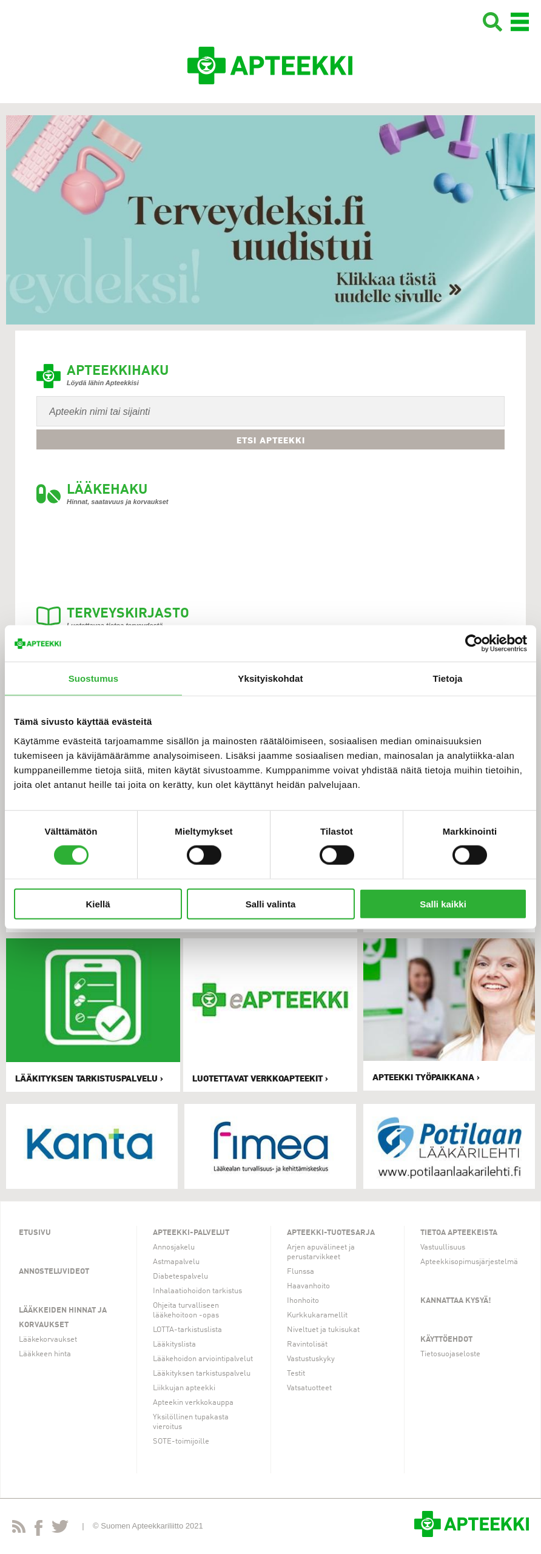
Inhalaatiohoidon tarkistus (197, 1291)
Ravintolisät (307, 1344)
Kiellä (98, 903)
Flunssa (300, 1272)
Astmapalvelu (176, 1262)
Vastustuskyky (311, 1359)
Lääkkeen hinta (45, 1354)
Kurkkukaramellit (317, 1315)
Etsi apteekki (271, 440)
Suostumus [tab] (94, 678)
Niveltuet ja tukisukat (323, 1330)
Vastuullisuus (442, 1247)
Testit (296, 1373)
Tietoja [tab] (448, 678)
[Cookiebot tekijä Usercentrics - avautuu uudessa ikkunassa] (474, 643)
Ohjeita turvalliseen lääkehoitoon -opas (186, 1310)
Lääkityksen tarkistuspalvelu (201, 1373)
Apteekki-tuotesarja (331, 1233)
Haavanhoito (308, 1286)
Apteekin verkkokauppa (193, 1403)
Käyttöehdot (446, 1340)
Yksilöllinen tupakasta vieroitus (191, 1422)
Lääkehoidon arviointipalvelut (203, 1359)
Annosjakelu (174, 1247)
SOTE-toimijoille (181, 1441)
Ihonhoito (303, 1301)
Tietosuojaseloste (450, 1354)
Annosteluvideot (54, 1272)
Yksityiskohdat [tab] (270, 678)
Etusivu (35, 1233)
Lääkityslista (174, 1344)
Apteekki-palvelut (191, 1233)
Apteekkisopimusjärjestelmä (469, 1262)
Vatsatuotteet (309, 1388)
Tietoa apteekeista (458, 1233)
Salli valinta (271, 903)
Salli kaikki (443, 903)
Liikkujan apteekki (184, 1388)
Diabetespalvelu (180, 1276)
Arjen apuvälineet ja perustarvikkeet (321, 1252)
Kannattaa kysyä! (455, 1301)
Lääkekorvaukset (48, 1340)
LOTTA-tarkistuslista (187, 1330)
